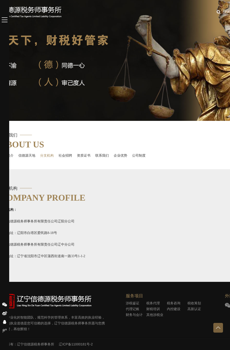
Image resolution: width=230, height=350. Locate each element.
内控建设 (173, 309)
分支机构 (47, 155)
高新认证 (194, 309)
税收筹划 (194, 303)
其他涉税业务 (154, 315)
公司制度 (139, 155)
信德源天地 (26, 155)
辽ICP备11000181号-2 (76, 344)
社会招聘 (65, 155)
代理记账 (132, 309)
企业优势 (120, 155)
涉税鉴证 (132, 303)
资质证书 (83, 155)
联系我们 (102, 155)
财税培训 (153, 309)
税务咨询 (173, 303)
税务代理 (153, 303)
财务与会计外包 (134, 315)
